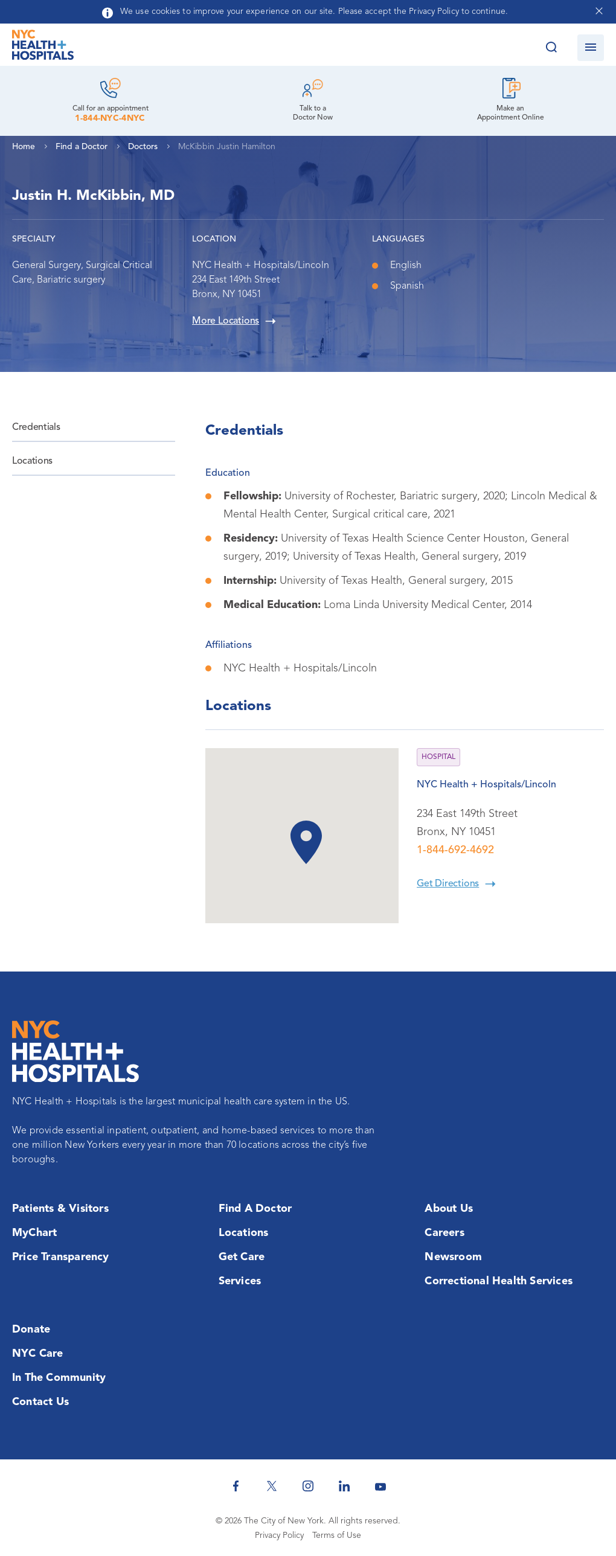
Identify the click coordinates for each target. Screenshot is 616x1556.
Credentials (36, 427)
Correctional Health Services (499, 1281)
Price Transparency (60, 1257)
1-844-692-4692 (455, 850)
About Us (449, 1208)
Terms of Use (336, 1535)
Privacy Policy (279, 1535)
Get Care (242, 1257)
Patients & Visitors (60, 1208)
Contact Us (40, 1402)
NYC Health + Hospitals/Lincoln (486, 785)
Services (240, 1281)
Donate (31, 1329)
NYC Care (37, 1353)
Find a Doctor (255, 1208)
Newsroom (453, 1257)
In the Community (59, 1377)
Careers (444, 1233)
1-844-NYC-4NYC (110, 118)
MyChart (34, 1233)
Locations (32, 461)
